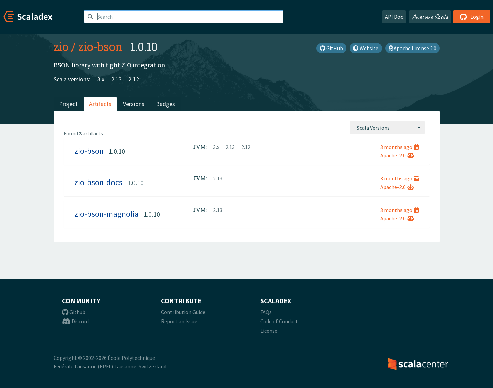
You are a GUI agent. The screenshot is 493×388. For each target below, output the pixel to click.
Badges (165, 104)
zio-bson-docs (98, 182)
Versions (133, 104)
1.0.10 (117, 151)
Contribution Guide (183, 312)
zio (61, 46)
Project (68, 104)
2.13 (116, 79)
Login (472, 16)
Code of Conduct (279, 321)
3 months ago (399, 146)
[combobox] (387, 127)
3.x (100, 79)
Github (73, 312)
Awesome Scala (430, 16)
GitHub (331, 48)
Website (365, 48)
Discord (75, 321)
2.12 (133, 79)
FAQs (266, 312)
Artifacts (100, 104)
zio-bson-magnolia (106, 214)
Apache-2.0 (397, 155)
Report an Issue (179, 321)
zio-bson (100, 46)
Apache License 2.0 (412, 48)
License (269, 330)
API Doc (394, 16)
